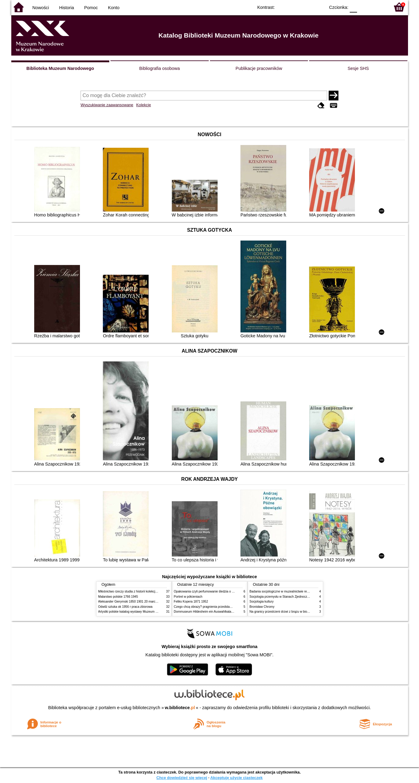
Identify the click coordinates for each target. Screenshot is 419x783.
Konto (114, 7)
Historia (66, 7)
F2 (378, 6)
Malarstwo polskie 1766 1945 (118, 596)
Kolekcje (143, 105)
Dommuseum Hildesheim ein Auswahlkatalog (205, 611)
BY (319, 6)
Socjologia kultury (262, 601)
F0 (353, 6)
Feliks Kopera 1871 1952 (191, 601)
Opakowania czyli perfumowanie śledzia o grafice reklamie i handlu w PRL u (226, 591)
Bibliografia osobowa (159, 68)
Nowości (40, 7)
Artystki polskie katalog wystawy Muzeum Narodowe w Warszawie (143, 611)
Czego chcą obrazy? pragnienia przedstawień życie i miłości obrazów (221, 606)
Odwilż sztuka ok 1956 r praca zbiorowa (125, 606)
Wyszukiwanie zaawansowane (107, 105)
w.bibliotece (180, 707)
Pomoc (91, 7)
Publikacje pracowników (259, 68)
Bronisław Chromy (262, 606)
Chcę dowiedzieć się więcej (181, 777)
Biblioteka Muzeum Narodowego (60, 68)
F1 (364, 6)
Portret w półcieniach (188, 596)
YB (306, 6)
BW (294, 6)
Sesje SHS (358, 68)
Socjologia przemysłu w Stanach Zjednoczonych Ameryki (288, 596)
